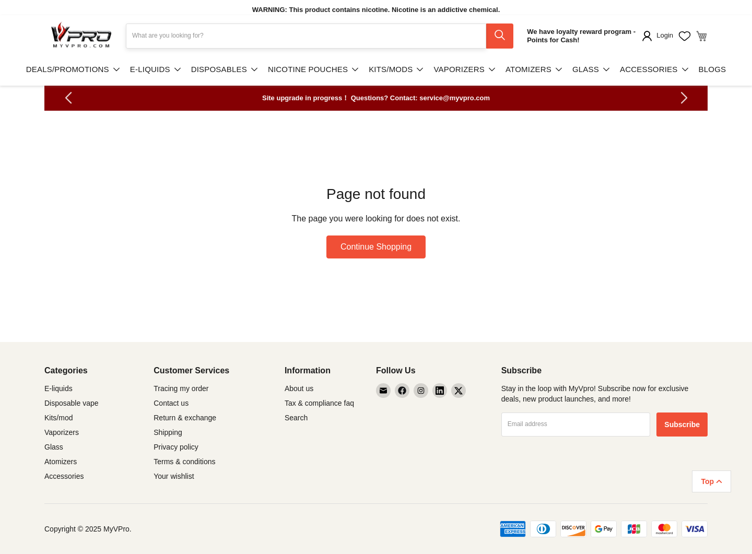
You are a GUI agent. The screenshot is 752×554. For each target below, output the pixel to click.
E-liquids (58, 388)
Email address (527, 424)
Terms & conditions (184, 461)
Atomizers (60, 461)
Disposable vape (71, 403)
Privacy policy (176, 447)
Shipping (168, 432)
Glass (53, 447)
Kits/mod (58, 418)
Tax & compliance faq (319, 403)
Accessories (64, 476)
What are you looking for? (168, 35)
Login (664, 35)
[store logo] (81, 36)
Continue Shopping (376, 246)
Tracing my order (181, 388)
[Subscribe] (682, 424)
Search (296, 418)
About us (299, 388)
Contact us (171, 403)
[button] (68, 98)
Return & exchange (185, 418)
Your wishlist (174, 476)
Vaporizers (61, 432)
